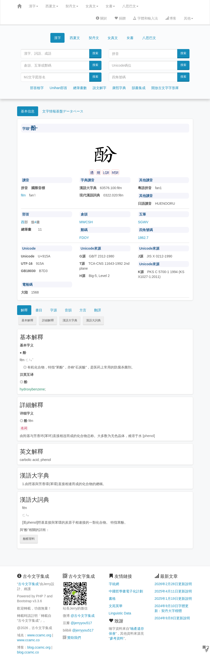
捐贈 (120, 18)
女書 (110, 6)
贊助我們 (74, 638)
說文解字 (99, 88)
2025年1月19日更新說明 (173, 599)
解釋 (24, 310)
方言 (82, 310)
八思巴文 (130, 6)
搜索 (95, 53)
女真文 (92, 6)
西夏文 (51, 6)
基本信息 (27, 111)
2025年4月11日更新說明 (173, 591)
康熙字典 (119, 88)
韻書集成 (138, 88)
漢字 (33, 6)
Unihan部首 (58, 88)
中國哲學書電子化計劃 (126, 591)
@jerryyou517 (81, 623)
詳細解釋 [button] (48, 320)
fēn (23, 195)
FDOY (84, 238)
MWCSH (86, 222)
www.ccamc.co (28, 640)
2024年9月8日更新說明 (172, 618)
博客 (171, 18)
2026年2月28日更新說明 (173, 584)
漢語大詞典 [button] (93, 320)
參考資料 (116, 638)
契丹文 (72, 6)
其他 (188, 18)
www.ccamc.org (39, 635)
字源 (53, 310)
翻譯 (97, 310)
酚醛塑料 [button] (29, 538)
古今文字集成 (28, 584)
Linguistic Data (120, 613)
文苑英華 (115, 606)
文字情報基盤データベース (62, 111)
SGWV (143, 222)
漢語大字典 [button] (70, 320)
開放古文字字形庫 (165, 88)
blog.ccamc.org (39, 647)
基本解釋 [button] (27, 320)
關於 (101, 18)
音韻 (68, 310)
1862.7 (143, 238)
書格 (112, 599)
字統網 (114, 584)
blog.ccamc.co (28, 652)
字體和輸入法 (145, 18)
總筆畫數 (80, 88)
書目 (38, 310)
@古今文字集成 (83, 616)
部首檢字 (37, 88)
